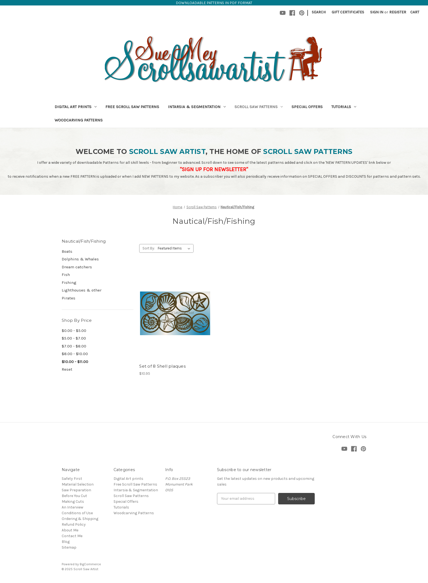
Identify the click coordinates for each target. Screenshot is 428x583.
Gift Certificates (348, 12)
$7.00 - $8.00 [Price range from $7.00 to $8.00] (74, 346)
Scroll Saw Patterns (258, 106)
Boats (67, 251)
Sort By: (148, 248)
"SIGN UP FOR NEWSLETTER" (214, 169)
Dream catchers (77, 266)
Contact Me (72, 536)
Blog (66, 541)
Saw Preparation (76, 490)
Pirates (68, 298)
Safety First (72, 478)
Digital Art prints (76, 106)
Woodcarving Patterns (79, 120)
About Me (70, 530)
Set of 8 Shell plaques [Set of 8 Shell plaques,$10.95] (162, 366)
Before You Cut (74, 495)
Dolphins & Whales (80, 259)
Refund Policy (74, 524)
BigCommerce (90, 564)
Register (397, 12)
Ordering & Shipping (80, 518)
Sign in (376, 12)
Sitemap (69, 547)
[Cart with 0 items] (414, 12)
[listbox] (175, 248)
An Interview (72, 507)
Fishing (69, 282)
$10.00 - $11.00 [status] (75, 361)
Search (319, 12)
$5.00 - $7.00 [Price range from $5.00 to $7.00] (74, 338)
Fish (66, 274)
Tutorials (343, 106)
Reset (67, 369)
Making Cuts (73, 501)
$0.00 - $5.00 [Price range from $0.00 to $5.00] (74, 330)
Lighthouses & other (82, 290)
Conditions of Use (77, 513)
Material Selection (78, 484)
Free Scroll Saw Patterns (132, 106)
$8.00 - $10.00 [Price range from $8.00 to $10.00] (75, 353)
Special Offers (307, 106)
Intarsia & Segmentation (197, 106)
